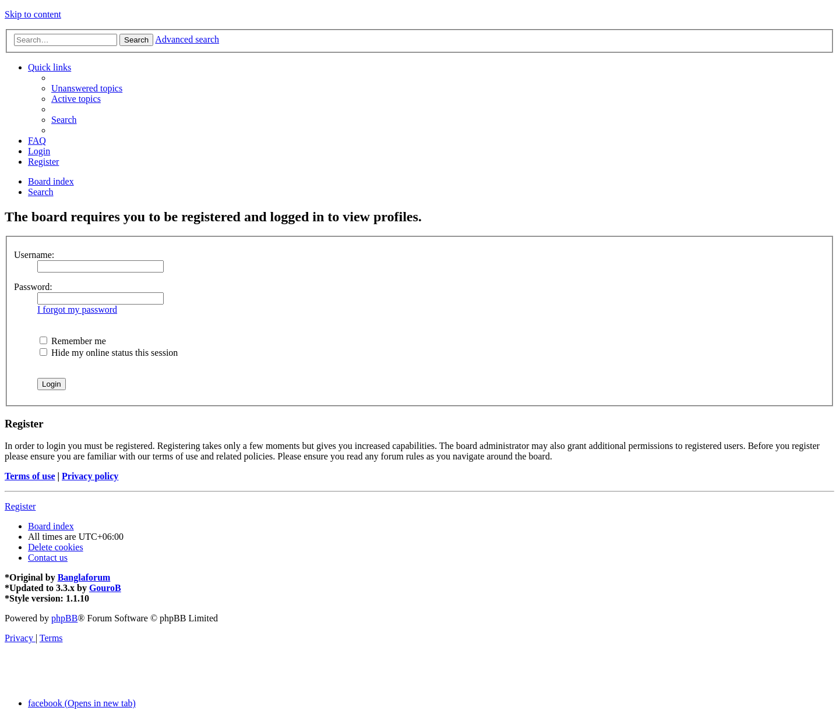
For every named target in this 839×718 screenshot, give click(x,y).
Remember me (73, 341)
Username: (34, 255)
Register (20, 506)
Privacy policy (90, 476)
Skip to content (33, 14)
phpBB (64, 618)
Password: (33, 287)
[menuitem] (86, 88)
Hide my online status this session (109, 353)
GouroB (105, 588)
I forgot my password (77, 309)
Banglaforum (84, 577)
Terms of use (30, 476)
